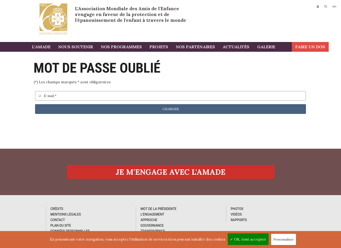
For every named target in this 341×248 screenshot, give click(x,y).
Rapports (196, 221)
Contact (35, 221)
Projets (166, 47)
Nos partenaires (202, 47)
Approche (116, 221)
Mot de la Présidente (126, 210)
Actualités (243, 47)
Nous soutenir (83, 47)
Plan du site (38, 226)
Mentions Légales (43, 215)
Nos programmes (128, 47)
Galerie (273, 47)
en (334, 6)
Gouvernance (119, 226)
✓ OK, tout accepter (248, 239)
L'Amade (53, 19)
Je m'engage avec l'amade (170, 172)
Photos (194, 210)
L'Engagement (120, 215)
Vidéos (193, 215)
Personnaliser (283, 240)
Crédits (34, 210)
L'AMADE (48, 47)
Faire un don (323, 47)
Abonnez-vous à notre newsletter (284, 208)
